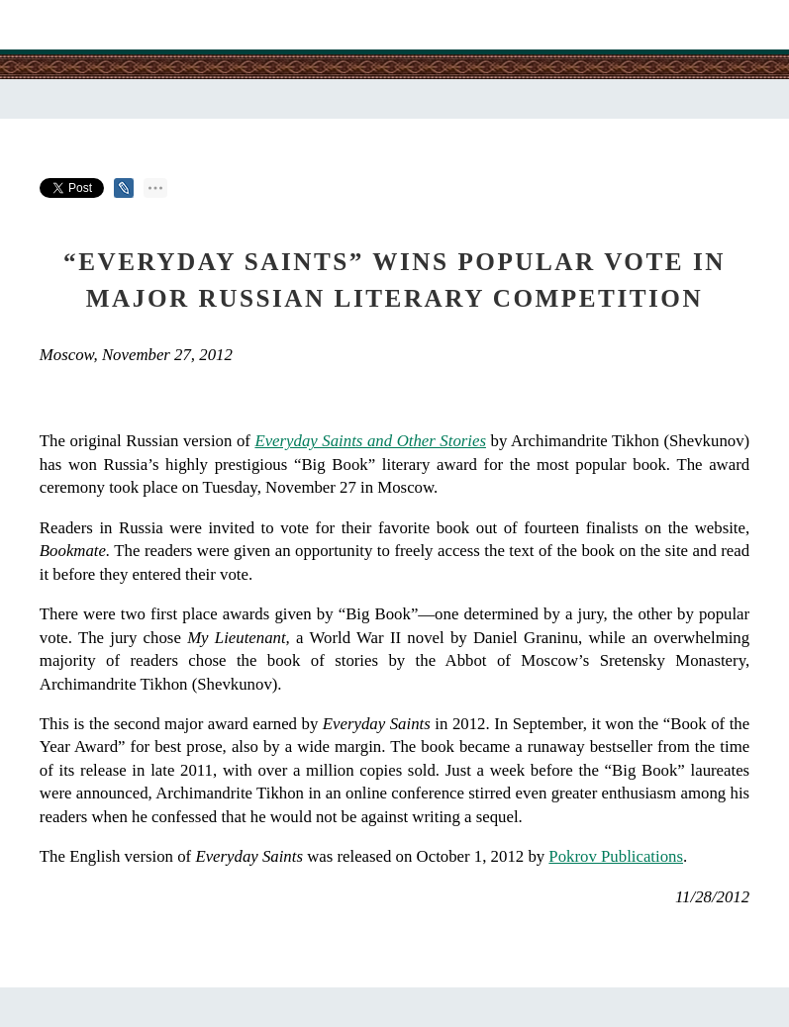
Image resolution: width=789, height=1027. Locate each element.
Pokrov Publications (615, 856)
